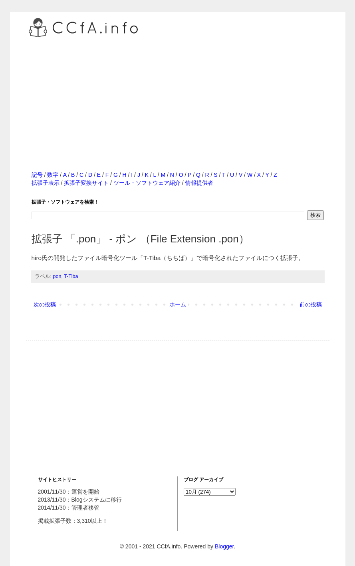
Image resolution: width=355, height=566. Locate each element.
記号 (37, 175)
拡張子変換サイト (86, 183)
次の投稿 (45, 304)
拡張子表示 (45, 183)
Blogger (224, 546)
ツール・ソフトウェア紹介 (146, 183)
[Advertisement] (177, 96)
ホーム (177, 304)
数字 (52, 175)
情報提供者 (199, 183)
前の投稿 (310, 304)
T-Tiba (71, 276)
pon (57, 276)
